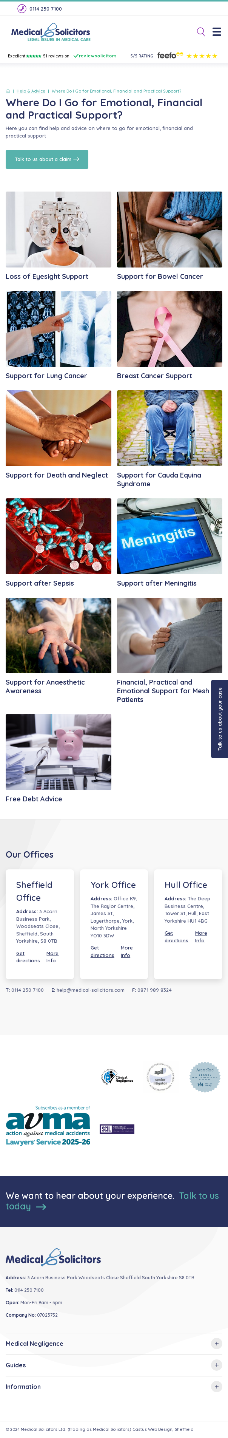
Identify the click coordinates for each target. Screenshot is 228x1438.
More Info (52, 957)
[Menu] (219, 32)
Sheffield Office (34, 891)
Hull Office (186, 885)
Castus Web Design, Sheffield (163, 1429)
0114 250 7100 (39, 8)
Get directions (28, 957)
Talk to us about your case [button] (220, 719)
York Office (113, 885)
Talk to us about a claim (47, 159)
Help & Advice (31, 91)
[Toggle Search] (198, 32)
